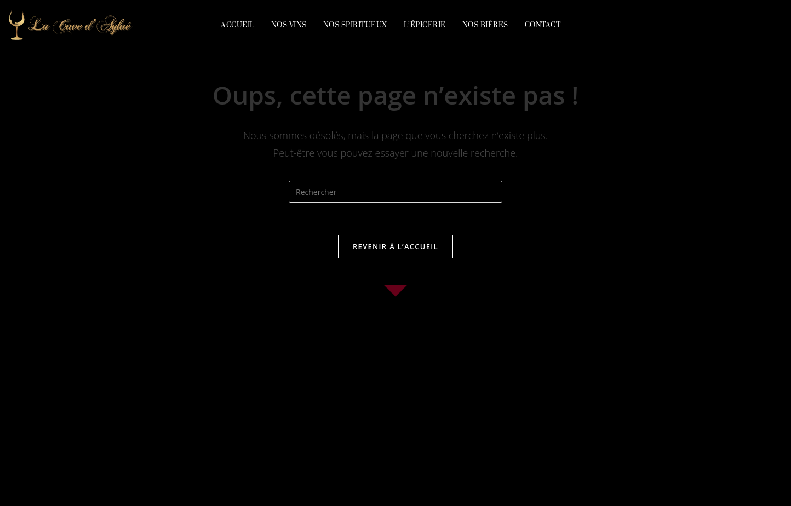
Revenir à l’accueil (395, 247)
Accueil (238, 25)
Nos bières (485, 25)
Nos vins (289, 25)
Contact (543, 25)
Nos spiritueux (355, 25)
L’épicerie (425, 25)
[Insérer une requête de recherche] (395, 192)
